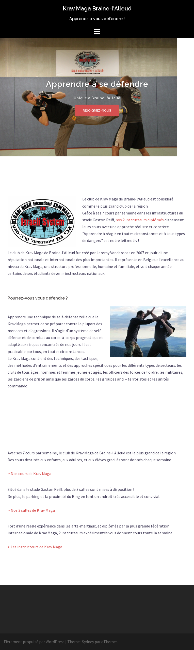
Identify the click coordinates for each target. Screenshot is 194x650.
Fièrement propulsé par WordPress (34, 641)
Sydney (88, 641)
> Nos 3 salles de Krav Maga (31, 510)
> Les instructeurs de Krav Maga (35, 546)
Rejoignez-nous (97, 110)
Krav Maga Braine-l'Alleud (97, 8)
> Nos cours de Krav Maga (29, 473)
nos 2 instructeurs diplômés (140, 219)
